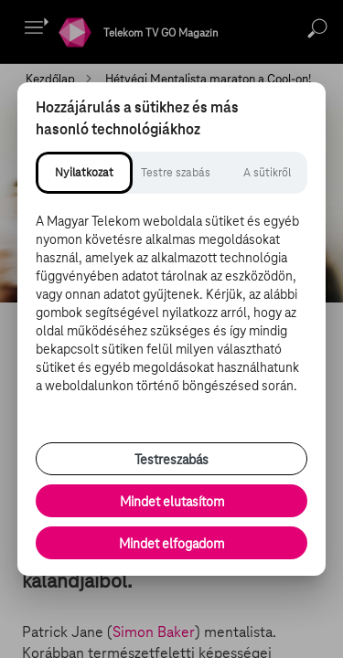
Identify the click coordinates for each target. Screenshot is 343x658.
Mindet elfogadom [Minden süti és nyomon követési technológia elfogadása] (171, 544)
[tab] (84, 172)
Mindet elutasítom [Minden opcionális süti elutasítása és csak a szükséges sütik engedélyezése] (172, 502)
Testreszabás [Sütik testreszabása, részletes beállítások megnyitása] (171, 459)
